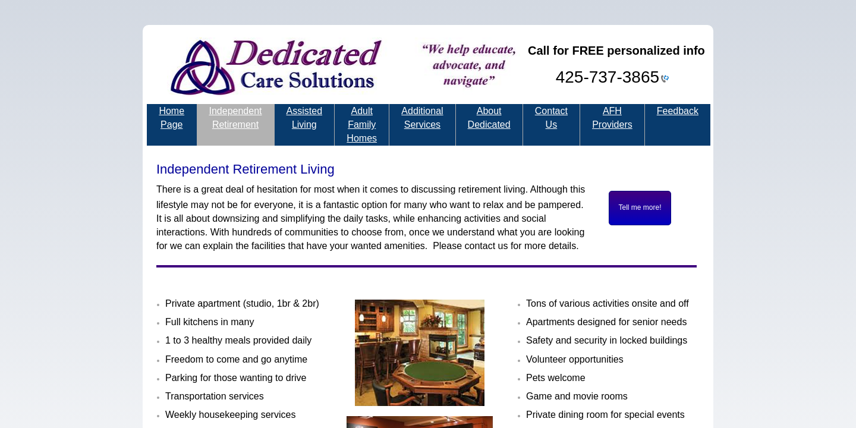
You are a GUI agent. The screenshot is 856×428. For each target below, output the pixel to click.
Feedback (677, 111)
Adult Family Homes (362, 124)
